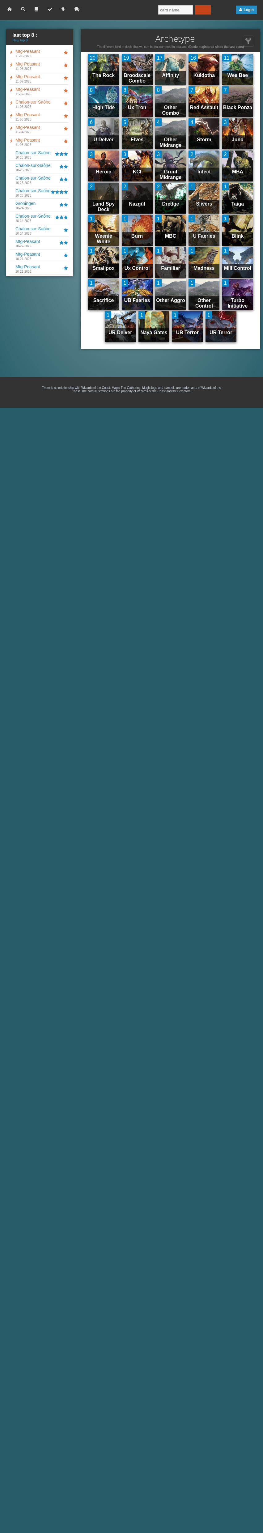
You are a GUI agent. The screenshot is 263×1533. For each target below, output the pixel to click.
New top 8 (20, 40)
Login (249, 10)
